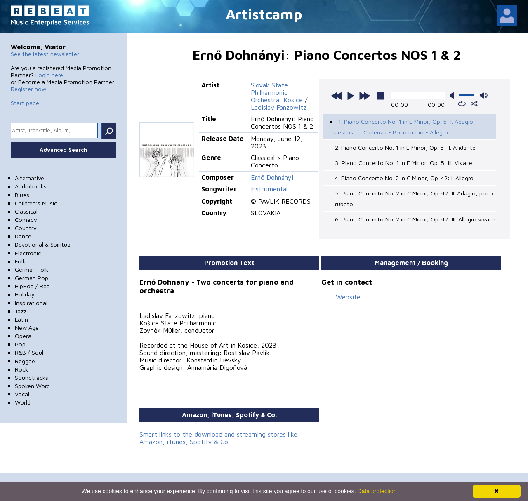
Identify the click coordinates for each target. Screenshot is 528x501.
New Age (27, 327)
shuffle (474, 103)
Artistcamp (264, 13)
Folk (20, 261)
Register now (28, 88)
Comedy (26, 219)
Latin (21, 319)
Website (348, 297)
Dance (23, 236)
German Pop (31, 277)
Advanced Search (63, 149)
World (23, 402)
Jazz (20, 311)
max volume (484, 95)
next (364, 95)
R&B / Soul (29, 352)
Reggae (25, 361)
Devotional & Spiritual (43, 244)
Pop (20, 344)
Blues (22, 194)
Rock (21, 369)
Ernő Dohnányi (272, 177)
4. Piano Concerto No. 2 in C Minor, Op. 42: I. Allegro (404, 177)
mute (453, 95)
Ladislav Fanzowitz (278, 107)
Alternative (29, 177)
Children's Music (36, 203)
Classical (26, 211)
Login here (49, 74)
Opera (23, 335)
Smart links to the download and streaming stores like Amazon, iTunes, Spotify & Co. (218, 437)
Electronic (28, 252)
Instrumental (269, 189)
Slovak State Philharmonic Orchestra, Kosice (277, 92)
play (350, 95)
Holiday (25, 294)
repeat (462, 103)
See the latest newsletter (45, 53)
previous (336, 95)
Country (26, 227)
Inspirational (31, 302)
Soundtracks (31, 377)
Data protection (377, 491)
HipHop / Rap (32, 285)
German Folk (31, 269)
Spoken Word (32, 385)
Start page (25, 102)
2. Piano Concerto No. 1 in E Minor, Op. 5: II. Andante (405, 147)
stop (380, 95)
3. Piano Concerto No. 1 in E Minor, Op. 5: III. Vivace (403, 162)
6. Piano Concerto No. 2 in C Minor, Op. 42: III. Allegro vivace (415, 219)
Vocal (22, 394)
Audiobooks (31, 186)
